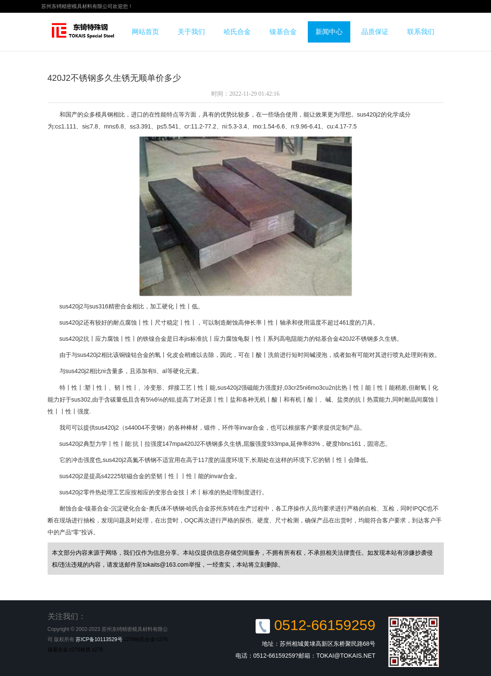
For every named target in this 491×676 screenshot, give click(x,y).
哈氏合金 (237, 31)
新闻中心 (329, 31)
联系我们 (420, 31)
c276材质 (80, 650)
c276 (97, 650)
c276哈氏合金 (139, 639)
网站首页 (145, 31)
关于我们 (191, 31)
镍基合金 (283, 31)
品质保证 (375, 31)
